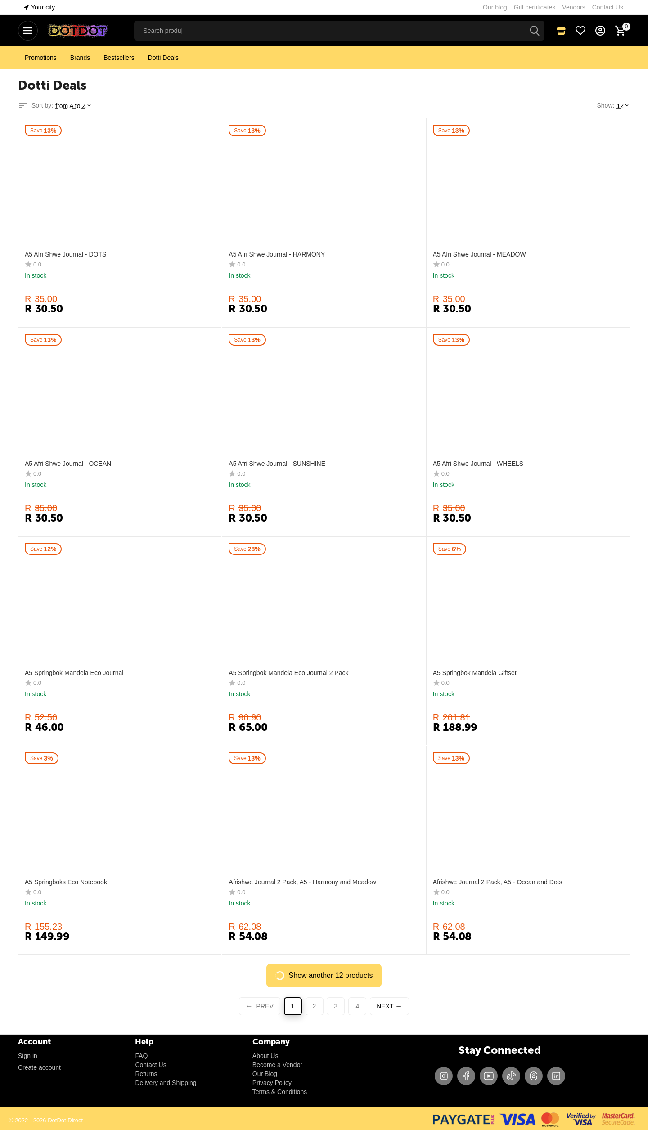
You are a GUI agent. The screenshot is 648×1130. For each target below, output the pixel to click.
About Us (265, 1055)
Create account (39, 1067)
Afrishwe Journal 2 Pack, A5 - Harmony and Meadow (302, 882)
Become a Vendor (277, 1064)
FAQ (141, 1055)
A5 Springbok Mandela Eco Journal (74, 672)
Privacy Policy (272, 1082)
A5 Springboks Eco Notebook (66, 882)
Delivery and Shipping (165, 1082)
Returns (146, 1073)
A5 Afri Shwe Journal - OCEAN (68, 463)
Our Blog (264, 1073)
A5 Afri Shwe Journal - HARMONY (277, 254)
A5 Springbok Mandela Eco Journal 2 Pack (288, 672)
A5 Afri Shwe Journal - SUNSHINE (277, 463)
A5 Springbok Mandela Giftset (475, 672)
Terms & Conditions (279, 1091)
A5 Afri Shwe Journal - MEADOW (479, 254)
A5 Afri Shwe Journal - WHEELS (478, 463)
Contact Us (150, 1064)
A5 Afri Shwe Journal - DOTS (65, 254)
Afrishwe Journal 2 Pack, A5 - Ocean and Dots (497, 882)
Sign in (27, 1055)
